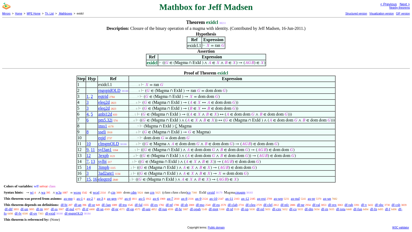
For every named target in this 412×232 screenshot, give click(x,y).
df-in (39, 209)
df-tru (123, 205)
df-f (387, 209)
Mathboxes (65, 13)
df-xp (244, 209)
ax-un (327, 199)
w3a (59, 192)
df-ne (300, 205)
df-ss (54, 209)
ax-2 (90, 199)
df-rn (324, 209)
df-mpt (213, 209)
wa (43, 192)
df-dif (9, 209)
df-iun (163, 209)
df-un (24, 209)
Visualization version (381, 13)
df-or (91, 205)
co (188, 192)
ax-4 (127, 199)
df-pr (114, 209)
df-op (130, 209)
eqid (102, 137)
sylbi (102, 161)
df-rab (349, 205)
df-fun (357, 209)
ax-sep (278, 199)
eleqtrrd (105, 179)
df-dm (309, 209)
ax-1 (80, 199)
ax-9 (198, 199)
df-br (178, 209)
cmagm (240, 192)
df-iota (340, 209)
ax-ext (261, 199)
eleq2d (104, 102)
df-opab (195, 209)
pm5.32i (105, 120)
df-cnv (276, 209)
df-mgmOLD (74, 213)
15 (88, 179)
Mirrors (6, 13)
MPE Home (34, 13)
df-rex (332, 205)
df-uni (146, 209)
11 (93, 149)
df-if (85, 209)
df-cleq (250, 205)
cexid (211, 192)
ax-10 (213, 199)
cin (113, 192)
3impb (103, 167)
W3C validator (400, 227)
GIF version (403, 13)
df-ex (154, 205)
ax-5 (142, 199)
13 (93, 161)
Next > (405, 4)
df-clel (268, 205)
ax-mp (68, 199)
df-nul (70, 209)
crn (152, 192)
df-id (229, 209)
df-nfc (285, 205)
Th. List (49, 13)
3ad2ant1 (106, 173)
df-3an (106, 205)
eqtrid (103, 96)
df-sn (100, 209)
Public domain (216, 227)
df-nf (169, 205)
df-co (293, 209)
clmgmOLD (108, 143)
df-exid (50, 213)
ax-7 (170, 199)
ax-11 (229, 199)
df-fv (18, 213)
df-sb (184, 205)
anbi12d (105, 114)
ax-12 (245, 199)
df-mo (200, 205)
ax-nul (295, 199)
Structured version (356, 13)
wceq (77, 192)
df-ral (316, 205)
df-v (364, 205)
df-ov (33, 213)
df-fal (138, 205)
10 (88, 143)
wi (32, 192)
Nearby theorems (399, 7)
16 (95, 179)
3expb (103, 155)
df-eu (216, 205)
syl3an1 (105, 149)
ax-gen (111, 199)
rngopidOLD (109, 90)
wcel (96, 192)
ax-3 (100, 199)
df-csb (396, 205)
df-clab (233, 205)
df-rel (260, 209)
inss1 (102, 126)
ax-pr (311, 199)
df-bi (64, 205)
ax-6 (156, 199)
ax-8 (184, 199)
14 (88, 167)
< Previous (388, 4)
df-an (77, 205)
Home (18, 13)
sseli (102, 132)
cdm (134, 192)
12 (88, 155)
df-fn (373, 209)
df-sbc (379, 205)
